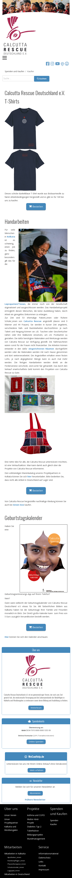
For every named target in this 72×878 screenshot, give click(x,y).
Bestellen (36, 206)
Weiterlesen (36, 707)
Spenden (54, 820)
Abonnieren (35, 793)
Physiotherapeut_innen (17, 864)
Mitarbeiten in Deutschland (17, 874)
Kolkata (11, 236)
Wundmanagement (36, 838)
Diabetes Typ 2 (34, 826)
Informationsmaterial (48, 853)
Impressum (44, 869)
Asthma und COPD (36, 815)
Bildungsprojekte (35, 834)
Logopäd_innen (14, 870)
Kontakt (42, 865)
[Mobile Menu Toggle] (4, 58)
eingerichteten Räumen (41, 348)
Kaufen (53, 824)
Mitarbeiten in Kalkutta (14, 853)
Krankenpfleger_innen (16, 861)
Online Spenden (36, 741)
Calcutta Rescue (32, 321)
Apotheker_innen (14, 857)
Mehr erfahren (36, 770)
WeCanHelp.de (34, 756)
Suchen (42, 78)
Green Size (18, 504)
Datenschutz (44, 857)
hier (29, 476)
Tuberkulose (33, 830)
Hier (7, 637)
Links (41, 861)
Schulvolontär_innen (16, 867)
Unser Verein (10, 815)
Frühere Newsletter (35, 799)
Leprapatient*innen (15, 304)
